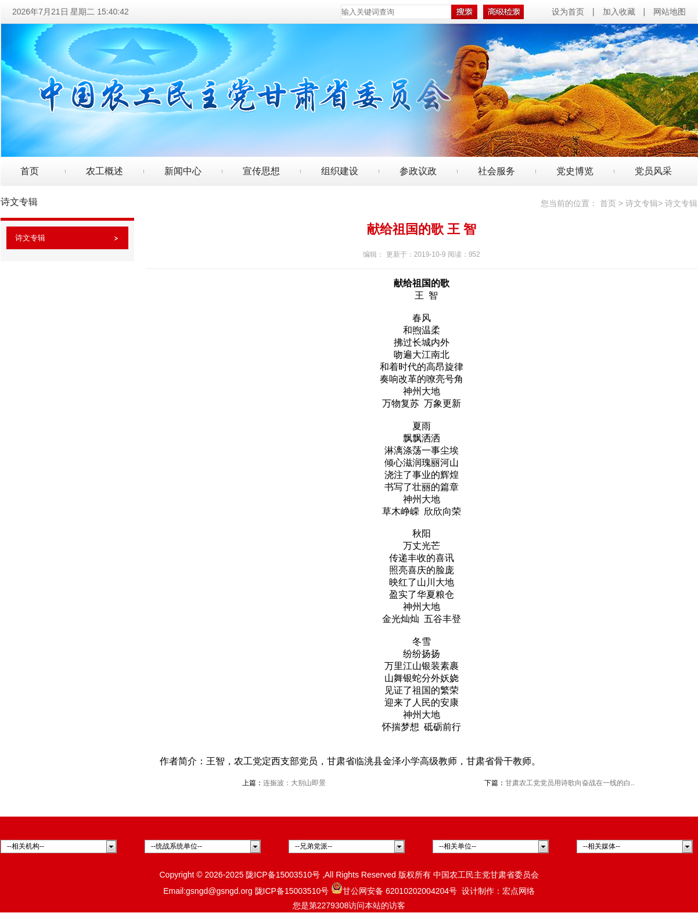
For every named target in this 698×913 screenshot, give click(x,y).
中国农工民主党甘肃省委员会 (486, 874)
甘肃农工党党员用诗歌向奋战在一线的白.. (570, 783)
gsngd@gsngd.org (219, 891)
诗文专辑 (30, 237)
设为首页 (569, 11)
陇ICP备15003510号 (283, 874)
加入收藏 (619, 11)
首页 (29, 171)
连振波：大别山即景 (294, 783)
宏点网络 (518, 891)
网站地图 (669, 11)
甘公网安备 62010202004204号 (394, 891)
